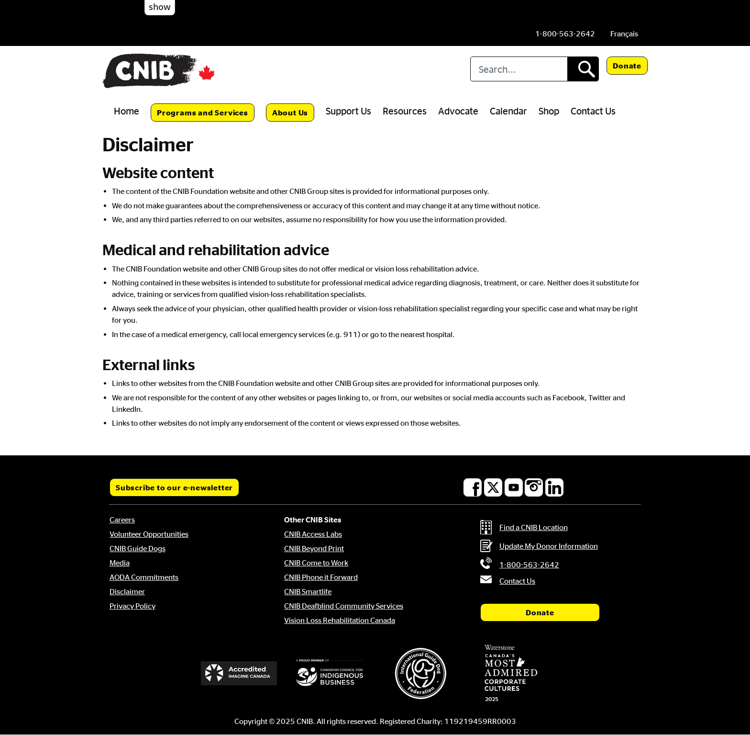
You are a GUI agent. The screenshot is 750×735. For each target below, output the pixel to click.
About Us (290, 112)
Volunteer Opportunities (149, 534)
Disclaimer (127, 591)
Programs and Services (202, 112)
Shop (549, 110)
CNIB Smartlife (307, 591)
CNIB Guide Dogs (137, 548)
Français (624, 33)
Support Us (348, 110)
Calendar (508, 110)
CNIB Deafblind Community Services (343, 605)
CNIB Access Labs (313, 534)
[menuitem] (624, 33)
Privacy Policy (132, 605)
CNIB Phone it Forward (321, 577)
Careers (122, 519)
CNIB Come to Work (316, 562)
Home (126, 110)
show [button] (160, 6)
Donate (627, 65)
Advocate (458, 110)
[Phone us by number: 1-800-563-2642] (565, 33)
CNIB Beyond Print (314, 548)
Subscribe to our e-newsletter (174, 487)
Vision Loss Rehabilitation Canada (339, 620)
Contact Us (593, 110)
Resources (405, 110)
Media (120, 562)
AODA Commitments (144, 577)
